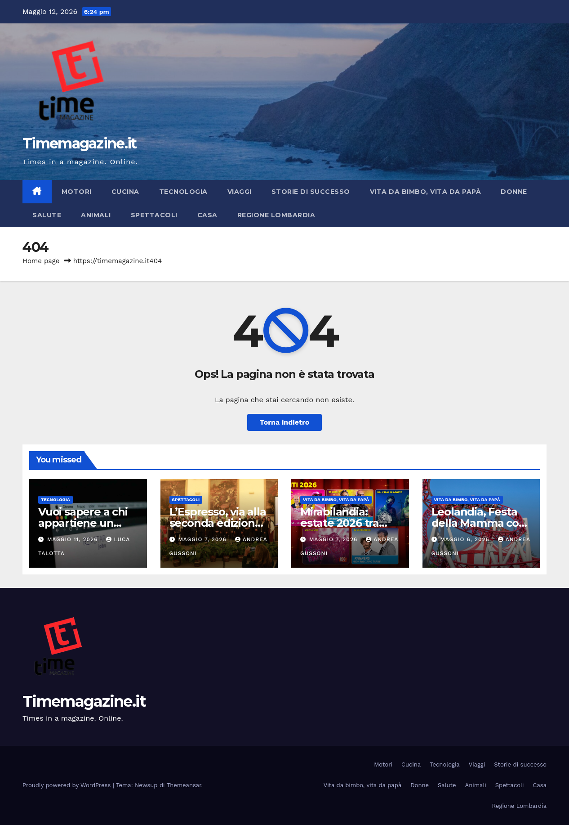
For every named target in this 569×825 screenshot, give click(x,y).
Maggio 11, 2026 (73, 539)
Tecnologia (183, 192)
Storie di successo (310, 192)
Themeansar (184, 785)
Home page (41, 261)
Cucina (125, 192)
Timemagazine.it (79, 143)
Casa (207, 215)
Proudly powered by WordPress (67, 785)
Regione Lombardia (276, 215)
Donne (514, 192)
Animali (96, 215)
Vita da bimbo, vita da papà (425, 192)
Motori (77, 192)
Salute (46, 215)
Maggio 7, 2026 (203, 539)
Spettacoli (154, 215)
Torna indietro (285, 422)
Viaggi (239, 192)
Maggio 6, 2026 (465, 539)
